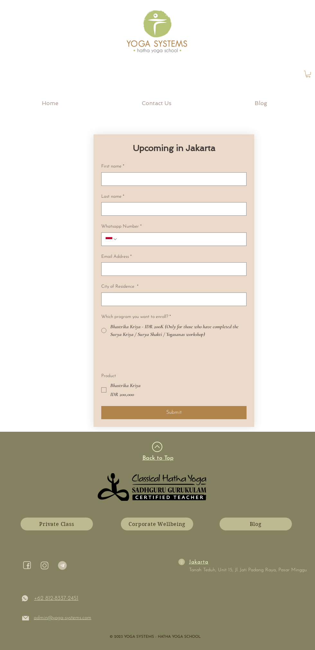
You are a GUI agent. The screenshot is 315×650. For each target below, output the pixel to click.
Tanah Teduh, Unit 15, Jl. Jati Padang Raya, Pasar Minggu (248, 570)
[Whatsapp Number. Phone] (180, 239)
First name (112, 166)
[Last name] (172, 209)
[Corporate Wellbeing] (157, 524)
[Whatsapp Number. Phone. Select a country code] (111, 239)
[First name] (172, 179)
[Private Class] (57, 524)
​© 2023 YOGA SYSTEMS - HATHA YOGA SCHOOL (155, 637)
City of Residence (120, 287)
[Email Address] (172, 269)
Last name (112, 197)
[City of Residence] (172, 299)
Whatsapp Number (121, 226)
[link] (308, 74)
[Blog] (256, 524)
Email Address (116, 257)
